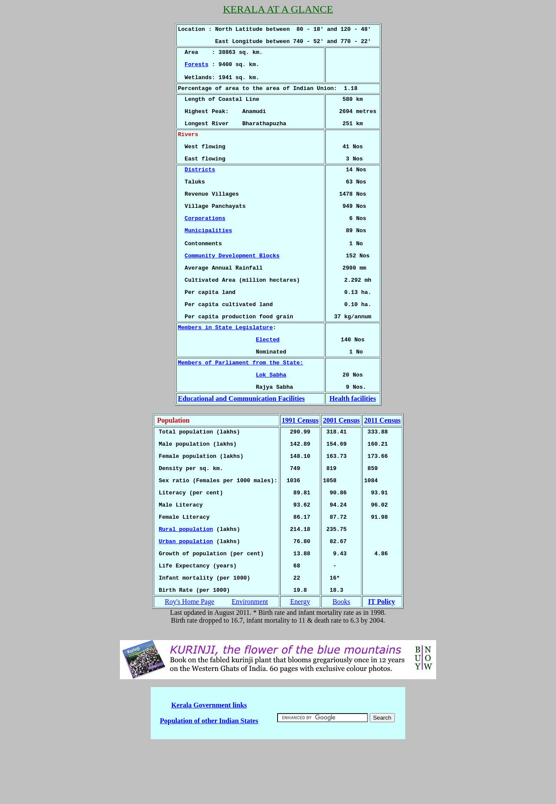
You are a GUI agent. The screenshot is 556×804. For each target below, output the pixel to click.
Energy (300, 663)
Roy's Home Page (189, 663)
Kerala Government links (209, 766)
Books (341, 663)
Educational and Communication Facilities (241, 441)
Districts (200, 187)
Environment (250, 663)
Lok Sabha (271, 416)
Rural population (186, 583)
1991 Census (299, 463)
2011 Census (382, 463)
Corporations (205, 241)
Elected (268, 377)
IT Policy (381, 663)
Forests (196, 69)
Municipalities (208, 255)
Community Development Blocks (232, 284)
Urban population (186, 597)
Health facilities (352, 441)
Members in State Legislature (225, 363)
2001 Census (341, 463)
